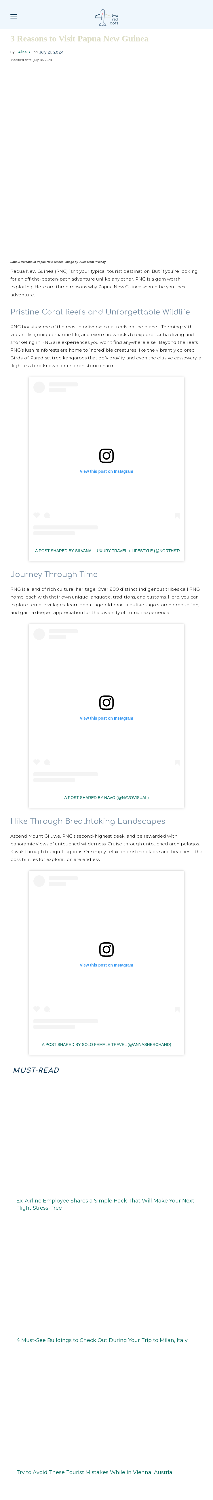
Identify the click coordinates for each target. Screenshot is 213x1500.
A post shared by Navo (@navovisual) (106, 786)
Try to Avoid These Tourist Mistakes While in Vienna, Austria (94, 1461)
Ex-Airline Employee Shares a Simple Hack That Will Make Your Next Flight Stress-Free (105, 1192)
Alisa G (24, 52)
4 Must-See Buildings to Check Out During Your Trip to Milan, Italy (102, 1328)
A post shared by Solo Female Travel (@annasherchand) (106, 1032)
